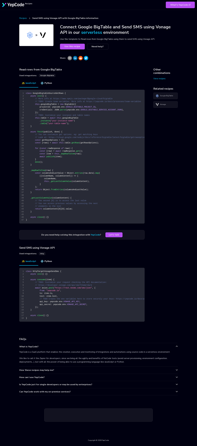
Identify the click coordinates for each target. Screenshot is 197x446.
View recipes (159, 78)
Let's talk (114, 234)
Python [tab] (46, 83)
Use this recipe (72, 46)
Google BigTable (164, 95)
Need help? (98, 46)
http (42, 254)
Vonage (161, 104)
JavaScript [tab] (28, 83)
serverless (91, 32)
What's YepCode (180, 4)
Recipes (23, 18)
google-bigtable (47, 75)
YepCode (95, 234)
